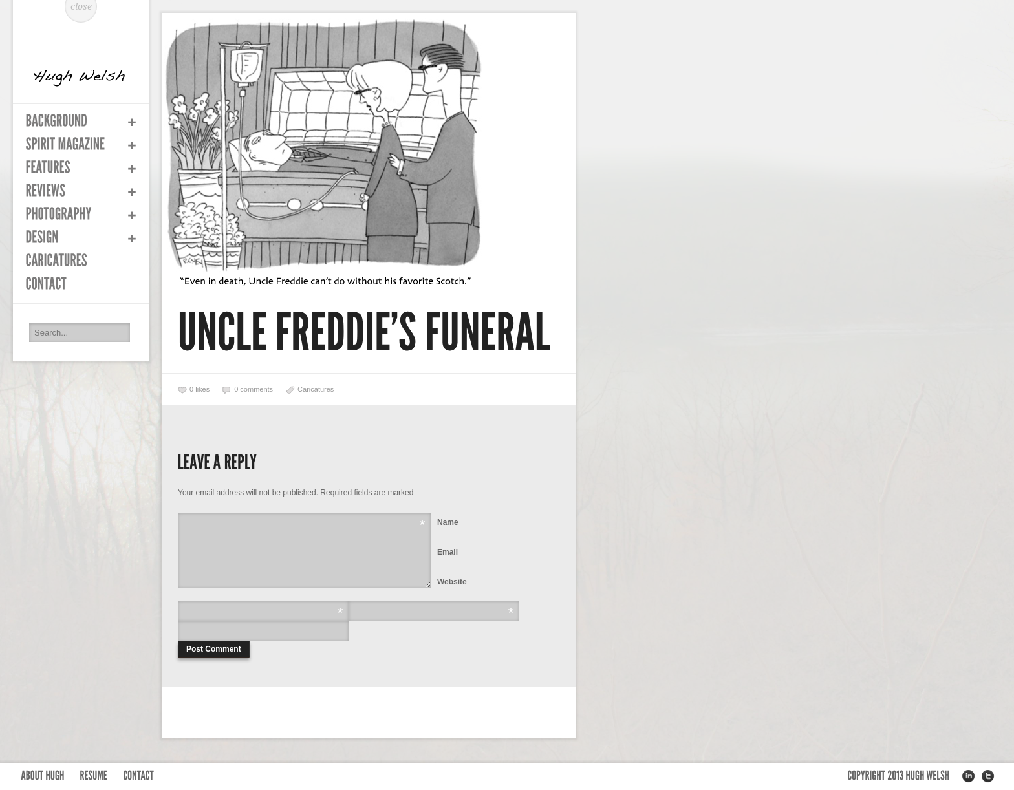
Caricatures (315, 389)
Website (452, 581)
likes (199, 389)
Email (447, 552)
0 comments (253, 389)
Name (447, 522)
